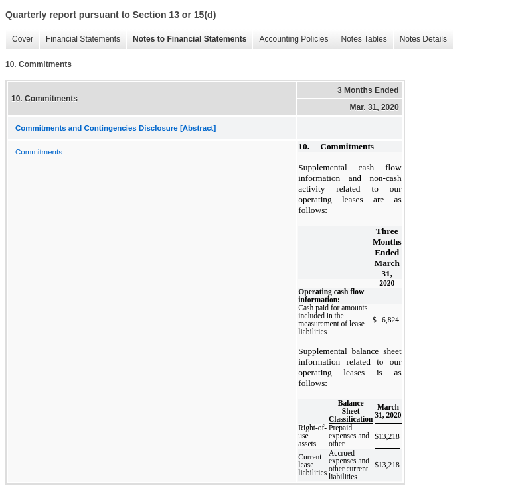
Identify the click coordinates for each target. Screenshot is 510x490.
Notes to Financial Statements (186, 39)
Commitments (38, 152)
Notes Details (420, 39)
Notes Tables (361, 39)
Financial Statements (79, 39)
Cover (19, 39)
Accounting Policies (290, 39)
